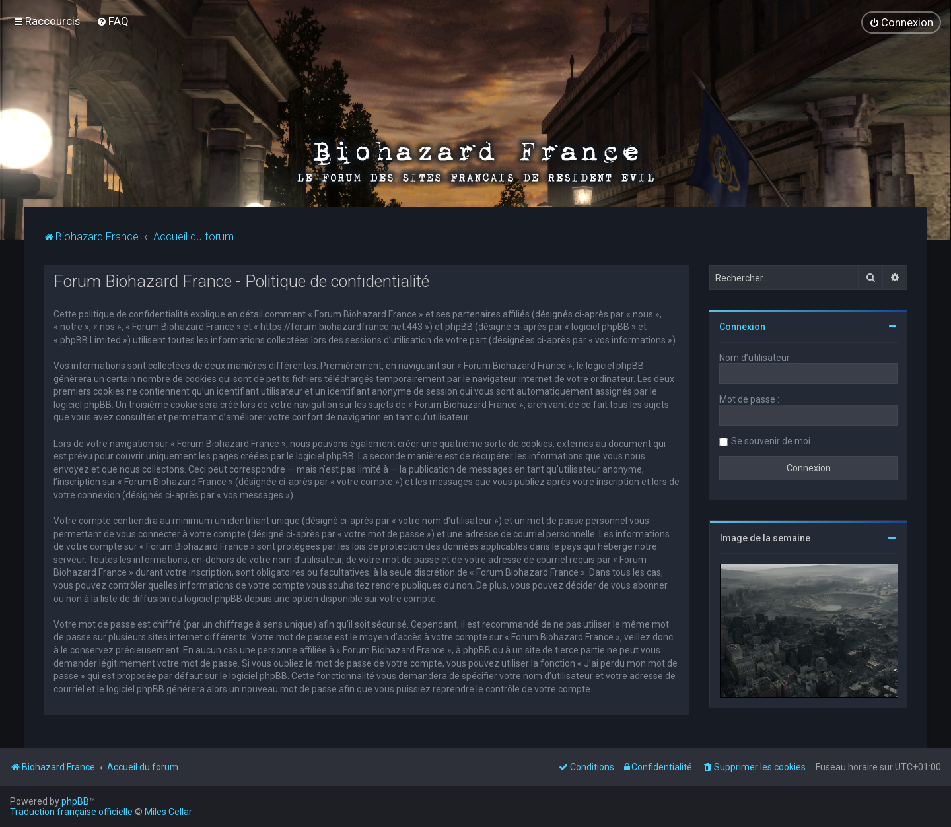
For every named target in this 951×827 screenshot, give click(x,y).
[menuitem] (112, 21)
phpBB (75, 801)
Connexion (742, 326)
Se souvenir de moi (770, 441)
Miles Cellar (168, 812)
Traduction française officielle (71, 812)
